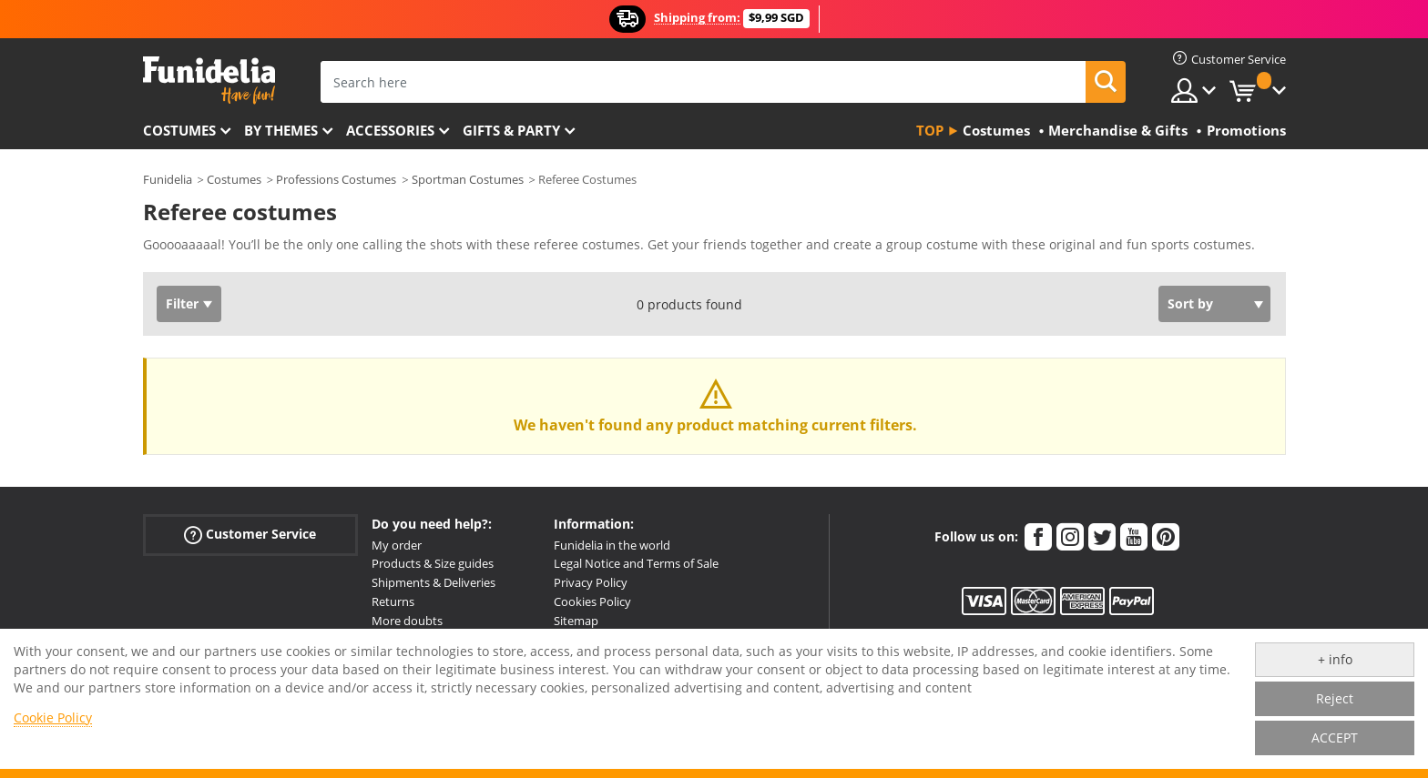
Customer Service (250, 533)
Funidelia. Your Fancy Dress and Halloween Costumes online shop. (209, 80)
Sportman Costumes (468, 179)
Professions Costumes (336, 179)
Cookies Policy (592, 601)
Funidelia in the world (612, 545)
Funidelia (167, 179)
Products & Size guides (433, 563)
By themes (281, 130)
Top (930, 130)
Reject (1334, 698)
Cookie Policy (53, 717)
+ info (1335, 659)
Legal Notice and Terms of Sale (636, 563)
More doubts (407, 620)
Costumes (179, 130)
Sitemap (576, 620)
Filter (182, 303)
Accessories (390, 130)
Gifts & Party (511, 130)
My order (397, 545)
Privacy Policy (590, 582)
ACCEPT (1334, 737)
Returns (393, 601)
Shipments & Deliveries (433, 582)
